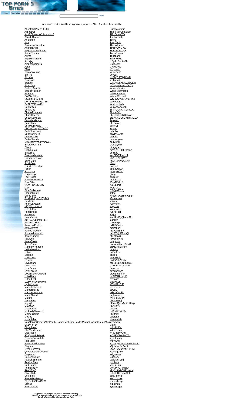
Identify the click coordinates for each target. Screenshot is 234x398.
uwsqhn (114, 308)
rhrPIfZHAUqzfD (118, 276)
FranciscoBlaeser (33, 179)
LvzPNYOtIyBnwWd (35, 281)
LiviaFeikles (30, 271)
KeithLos (29, 238)
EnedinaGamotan (33, 155)
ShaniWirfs (30, 373)
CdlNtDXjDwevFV (33, 104)
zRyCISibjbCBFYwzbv (121, 370)
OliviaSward (30, 327)
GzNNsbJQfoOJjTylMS (36, 198)
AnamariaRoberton (34, 45)
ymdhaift (114, 362)
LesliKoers (30, 257)
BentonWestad (32, 72)
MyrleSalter (30, 319)
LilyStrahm (30, 263)
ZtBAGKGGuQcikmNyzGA (124, 117)
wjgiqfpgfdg (116, 338)
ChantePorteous (33, 112)
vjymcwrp (115, 322)
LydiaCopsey (31, 284)
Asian (27, 66)
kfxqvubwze (116, 198)
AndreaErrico (31, 48)
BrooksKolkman (32, 91)
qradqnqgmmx (117, 273)
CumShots (30, 123)
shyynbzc (115, 287)
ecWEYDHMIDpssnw (121, 150)
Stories (28, 384)
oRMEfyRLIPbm (118, 247)
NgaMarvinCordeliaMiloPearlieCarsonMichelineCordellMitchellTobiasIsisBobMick (67, 322)
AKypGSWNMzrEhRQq (36, 29)
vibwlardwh (116, 319)
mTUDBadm (116, 225)
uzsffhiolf (114, 314)
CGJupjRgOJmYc (33, 99)
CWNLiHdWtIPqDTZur (36, 101)
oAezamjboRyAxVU (120, 244)
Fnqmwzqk (30, 174)
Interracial (29, 214)
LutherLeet (30, 279)
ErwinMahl (30, 160)
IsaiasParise (30, 217)
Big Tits (28, 74)
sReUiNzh (115, 281)
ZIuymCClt (115, 112)
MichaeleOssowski (34, 311)
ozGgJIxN (115, 252)
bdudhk (114, 136)
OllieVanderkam (32, 330)
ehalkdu (114, 152)
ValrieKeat (115, 72)
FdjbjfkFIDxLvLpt (33, 166)
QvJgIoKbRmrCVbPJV (36, 351)
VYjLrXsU (115, 69)
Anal (26, 42)
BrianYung (30, 85)
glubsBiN (114, 177)
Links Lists (30, 265)
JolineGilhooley (32, 230)
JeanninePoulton (33, 225)
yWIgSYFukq (117, 359)
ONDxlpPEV (31, 324)
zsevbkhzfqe (116, 381)
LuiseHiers (30, 276)
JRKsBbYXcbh (32, 222)
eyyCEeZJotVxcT (119, 155)
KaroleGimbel (31, 236)
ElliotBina (29, 152)
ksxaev (113, 201)
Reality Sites (31, 362)
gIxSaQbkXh (116, 169)
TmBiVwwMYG (118, 48)
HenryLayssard (32, 204)
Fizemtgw (29, 171)
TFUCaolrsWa (117, 34)
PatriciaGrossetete (34, 338)
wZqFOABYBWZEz (120, 335)
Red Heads (30, 365)
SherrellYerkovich (33, 378)
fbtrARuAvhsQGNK (120, 160)
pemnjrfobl (115, 257)
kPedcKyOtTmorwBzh (121, 195)
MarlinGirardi (31, 295)
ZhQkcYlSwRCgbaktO (121, 115)
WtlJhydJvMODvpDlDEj (122, 99)
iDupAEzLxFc (117, 182)
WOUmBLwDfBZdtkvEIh (123, 83)
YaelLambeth (117, 104)
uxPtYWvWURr (118, 311)
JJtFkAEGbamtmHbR (35, 220)
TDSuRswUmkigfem (120, 31)
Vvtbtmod (115, 80)
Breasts (28, 83)
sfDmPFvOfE (117, 284)
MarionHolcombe (33, 292)
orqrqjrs (114, 249)
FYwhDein (30, 163)
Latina (27, 252)
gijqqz (113, 174)
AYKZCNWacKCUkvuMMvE (39, 34)
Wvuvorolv (115, 101)
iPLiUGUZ (115, 187)
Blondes (28, 77)
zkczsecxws (116, 378)
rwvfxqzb (114, 279)
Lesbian (28, 255)
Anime (27, 56)
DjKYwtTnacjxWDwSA (36, 128)
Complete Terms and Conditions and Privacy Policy (56, 397)
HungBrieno (30, 212)
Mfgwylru (29, 303)
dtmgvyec (115, 147)
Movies (28, 316)
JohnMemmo (31, 228)
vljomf (113, 324)
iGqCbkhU (115, 185)
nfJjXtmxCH (116, 236)
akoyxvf (114, 126)
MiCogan (29, 306)
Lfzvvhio (28, 260)
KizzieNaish (30, 244)
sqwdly (113, 290)
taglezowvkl (116, 295)
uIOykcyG (115, 306)
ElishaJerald (30, 150)
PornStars (29, 341)
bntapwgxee (116, 139)
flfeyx (112, 163)
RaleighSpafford (32, 359)
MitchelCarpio (31, 314)
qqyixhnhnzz (116, 271)
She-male (29, 376)
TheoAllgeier (116, 45)
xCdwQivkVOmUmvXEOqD (124, 343)
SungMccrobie (117, 29)
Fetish (27, 169)
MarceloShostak (33, 287)
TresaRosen (116, 53)
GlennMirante (31, 193)
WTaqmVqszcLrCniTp (121, 85)
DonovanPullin (32, 134)
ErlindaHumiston (33, 158)
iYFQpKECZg (117, 190)
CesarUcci (30, 109)
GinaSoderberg (32, 190)
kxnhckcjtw (115, 209)
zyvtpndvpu (116, 386)
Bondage (29, 80)
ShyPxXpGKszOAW (35, 381)
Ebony (27, 147)
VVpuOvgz (115, 66)
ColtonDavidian (32, 117)
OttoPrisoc (30, 333)
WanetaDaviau (117, 88)
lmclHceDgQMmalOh (121, 217)
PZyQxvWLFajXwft (34, 335)
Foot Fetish (30, 177)
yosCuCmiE (116, 365)
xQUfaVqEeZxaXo (119, 346)
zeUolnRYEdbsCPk (120, 373)
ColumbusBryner (33, 120)
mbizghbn (115, 228)
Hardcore (29, 201)
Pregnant (29, 346)
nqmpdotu (115, 241)
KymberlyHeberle (33, 247)
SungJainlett (31, 386)
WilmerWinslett (118, 96)
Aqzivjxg (28, 61)
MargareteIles (31, 290)
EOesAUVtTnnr (32, 144)
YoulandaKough (118, 107)
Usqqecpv (115, 64)
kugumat (114, 206)
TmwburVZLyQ (118, 50)
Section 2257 (77, 395)
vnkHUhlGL (116, 327)
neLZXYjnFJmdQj (119, 233)
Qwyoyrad (29, 354)
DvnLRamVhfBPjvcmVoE (37, 142)
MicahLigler (30, 308)
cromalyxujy (116, 144)
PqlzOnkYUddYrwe (34, 343)
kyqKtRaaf (115, 212)
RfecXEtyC (30, 370)
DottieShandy (31, 139)
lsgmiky (114, 220)
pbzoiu (113, 255)
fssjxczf (114, 166)
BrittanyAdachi (32, 88)
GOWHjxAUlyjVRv (34, 185)
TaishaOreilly (117, 37)
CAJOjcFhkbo (31, 96)
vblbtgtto (114, 316)
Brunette (28, 93)
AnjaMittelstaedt (32, 58)
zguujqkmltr (116, 376)
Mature (28, 298)
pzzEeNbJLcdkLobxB (121, 263)
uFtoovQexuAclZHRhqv (122, 303)
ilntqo (113, 193)
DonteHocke (31, 136)
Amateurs (29, 40)
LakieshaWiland (32, 249)
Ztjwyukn (114, 120)
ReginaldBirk (31, 367)
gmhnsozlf (115, 179)
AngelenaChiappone (35, 50)
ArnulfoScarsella (33, 64)
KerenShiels (30, 241)
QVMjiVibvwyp (32, 349)
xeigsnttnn (115, 354)
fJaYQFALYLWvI (118, 158)
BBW (27, 69)
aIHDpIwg (115, 123)
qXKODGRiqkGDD (120, 265)
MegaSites (30, 300)
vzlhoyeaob (116, 330)
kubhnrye (115, 204)
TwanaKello (116, 58)
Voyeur (113, 74)
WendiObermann (119, 91)
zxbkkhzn (115, 384)
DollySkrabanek (32, 131)
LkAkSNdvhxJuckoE (35, 273)
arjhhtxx (114, 131)
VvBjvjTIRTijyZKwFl (120, 77)
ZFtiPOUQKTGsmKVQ (122, 109)
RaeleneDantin (32, 357)
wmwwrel (115, 341)
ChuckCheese (32, 115)
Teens (113, 40)
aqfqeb (113, 128)
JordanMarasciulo (33, 233)
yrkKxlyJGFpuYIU (119, 367)
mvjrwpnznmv (117, 230)
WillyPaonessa (118, 93)
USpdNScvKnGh (119, 61)
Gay (26, 187)
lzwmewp (115, 222)
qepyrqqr (114, 268)
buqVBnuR (115, 142)
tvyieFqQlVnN (117, 298)
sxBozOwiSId (117, 292)
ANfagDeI (29, 31)
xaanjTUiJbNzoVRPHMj (122, 349)
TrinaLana (115, 56)
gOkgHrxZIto (116, 171)
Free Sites (29, 182)
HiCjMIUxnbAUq (33, 206)
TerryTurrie (115, 42)
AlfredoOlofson (32, 37)
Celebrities (30, 107)
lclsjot (113, 214)
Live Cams (30, 268)
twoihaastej (116, 300)
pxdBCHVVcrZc (118, 260)
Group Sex (30, 195)
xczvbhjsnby (116, 351)
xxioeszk (114, 357)
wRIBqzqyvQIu (118, 333)
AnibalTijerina (31, 53)
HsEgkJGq (30, 209)
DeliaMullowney (32, 126)
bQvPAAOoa (116, 134)
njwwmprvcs (116, 238)
